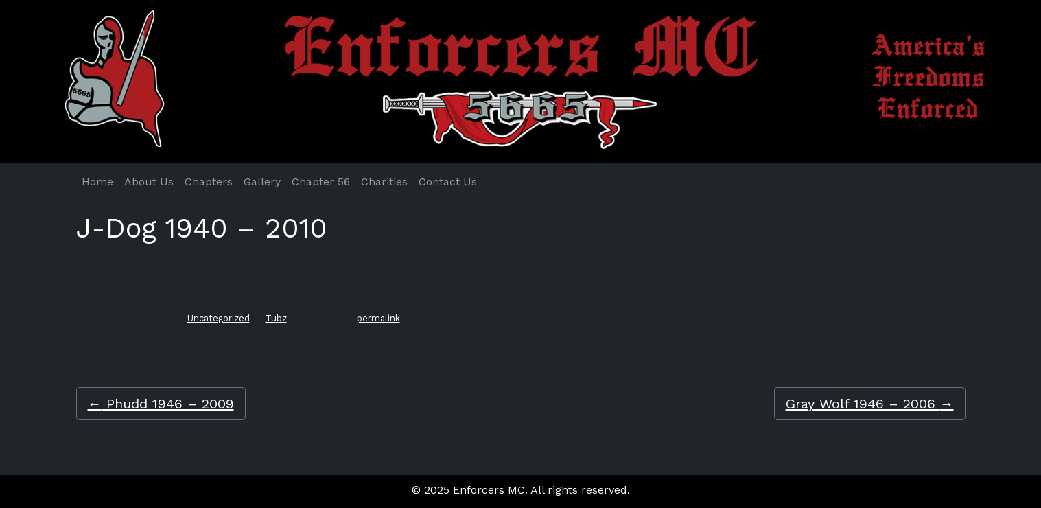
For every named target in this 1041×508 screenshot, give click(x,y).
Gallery (262, 181)
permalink (378, 318)
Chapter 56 (321, 181)
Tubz (276, 318)
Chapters (209, 181)
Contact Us (448, 181)
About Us (149, 181)
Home (97, 181)
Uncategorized (218, 318)
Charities (384, 181)
